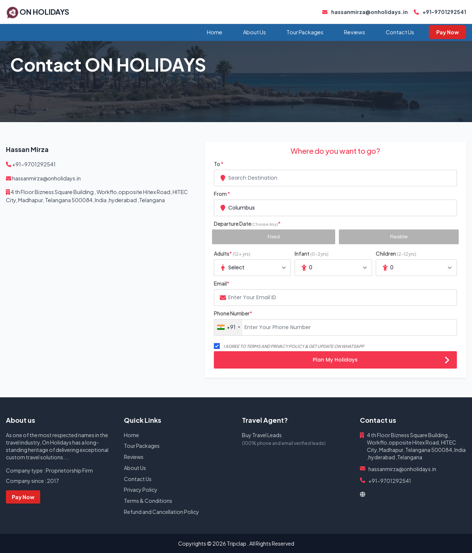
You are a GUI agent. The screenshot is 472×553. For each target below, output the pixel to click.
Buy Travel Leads (262, 435)
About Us (254, 32)
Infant (312, 254)
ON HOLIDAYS (44, 11)
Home (214, 32)
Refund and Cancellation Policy (161, 511)
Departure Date (247, 223)
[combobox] (335, 178)
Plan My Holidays (381, 360)
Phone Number (233, 313)
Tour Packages (305, 32)
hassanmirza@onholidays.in (365, 11)
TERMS (253, 346)
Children (396, 254)
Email (221, 283)
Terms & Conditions (148, 500)
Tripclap (236, 543)
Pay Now (447, 32)
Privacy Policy (140, 489)
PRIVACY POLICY (287, 346)
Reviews (354, 32)
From (222, 193)
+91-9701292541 (440, 11)
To (218, 163)
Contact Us (400, 32)
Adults (232, 254)
